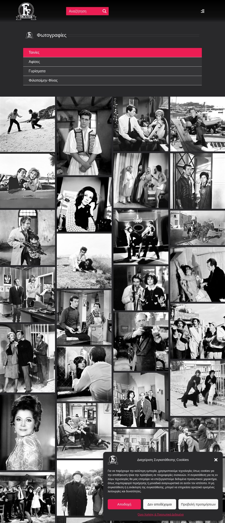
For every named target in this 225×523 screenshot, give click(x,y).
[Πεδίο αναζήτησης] (84, 11)
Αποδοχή (124, 504)
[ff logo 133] (26, 4)
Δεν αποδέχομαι (160, 504)
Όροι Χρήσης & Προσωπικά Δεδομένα (161, 514)
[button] (216, 460)
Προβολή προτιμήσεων (198, 504)
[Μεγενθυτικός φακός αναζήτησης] (104, 11)
